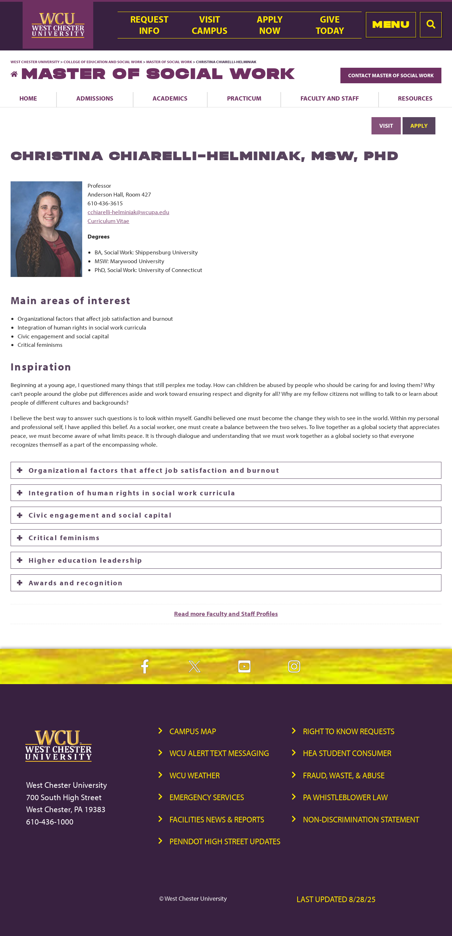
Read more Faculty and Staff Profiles (226, 614)
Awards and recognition (76, 582)
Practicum (244, 98)
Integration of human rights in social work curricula (132, 492)
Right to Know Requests (348, 731)
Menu (390, 24)
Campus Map (193, 731)
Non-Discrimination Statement (361, 819)
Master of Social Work (169, 61)
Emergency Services (207, 797)
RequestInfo (149, 25)
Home (28, 98)
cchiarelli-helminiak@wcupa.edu (128, 212)
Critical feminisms (64, 537)
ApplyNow (270, 25)
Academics (170, 98)
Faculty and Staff (330, 98)
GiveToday (330, 25)
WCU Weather (195, 775)
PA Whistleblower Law (345, 797)
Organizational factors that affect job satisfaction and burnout (154, 470)
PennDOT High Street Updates (225, 841)
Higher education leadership (86, 560)
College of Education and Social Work (103, 61)
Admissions (94, 98)
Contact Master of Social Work (391, 75)
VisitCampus (209, 25)
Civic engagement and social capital (100, 515)
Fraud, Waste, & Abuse (344, 775)
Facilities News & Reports (217, 819)
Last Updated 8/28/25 (336, 899)
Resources (415, 98)
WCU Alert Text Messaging (219, 753)
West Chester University (35, 61)
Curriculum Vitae (108, 220)
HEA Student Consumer (347, 753)
